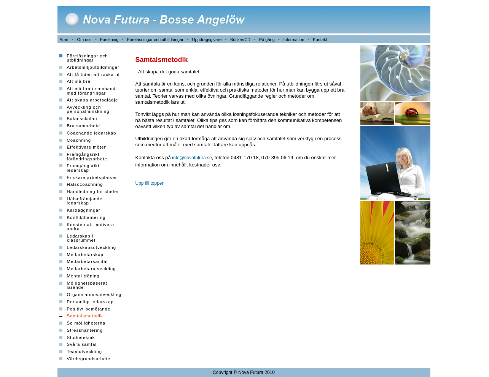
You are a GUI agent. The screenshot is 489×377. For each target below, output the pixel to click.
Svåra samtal (82, 344)
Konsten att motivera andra (90, 226)
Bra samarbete (83, 126)
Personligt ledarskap (90, 301)
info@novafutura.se (192, 157)
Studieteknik (81, 337)
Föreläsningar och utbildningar (155, 39)
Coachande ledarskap (91, 133)
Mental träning (83, 276)
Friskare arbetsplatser (92, 177)
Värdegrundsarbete (89, 358)
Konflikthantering (86, 217)
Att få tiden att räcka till (94, 74)
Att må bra (79, 81)
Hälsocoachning (85, 184)
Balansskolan (82, 118)
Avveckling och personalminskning (88, 109)
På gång (267, 39)
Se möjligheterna (86, 323)
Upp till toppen (150, 183)
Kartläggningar (83, 210)
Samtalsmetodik (85, 316)
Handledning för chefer (93, 191)
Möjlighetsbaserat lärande (87, 285)
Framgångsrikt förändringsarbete (87, 156)
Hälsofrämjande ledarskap (85, 200)
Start (64, 39)
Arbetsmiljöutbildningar (93, 67)
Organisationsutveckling (94, 294)
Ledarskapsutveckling (91, 247)
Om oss (84, 39)
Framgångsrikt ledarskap (83, 167)
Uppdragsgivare (207, 39)
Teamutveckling (84, 351)
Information (293, 39)
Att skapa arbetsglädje (92, 100)
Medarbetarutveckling (91, 268)
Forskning (109, 39)
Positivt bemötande (89, 309)
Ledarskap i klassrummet (81, 238)
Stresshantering (85, 330)
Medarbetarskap (85, 254)
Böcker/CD (240, 39)
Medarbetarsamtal (87, 261)
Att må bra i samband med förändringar (91, 90)
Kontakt (320, 39)
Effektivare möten (87, 147)
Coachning (79, 140)
